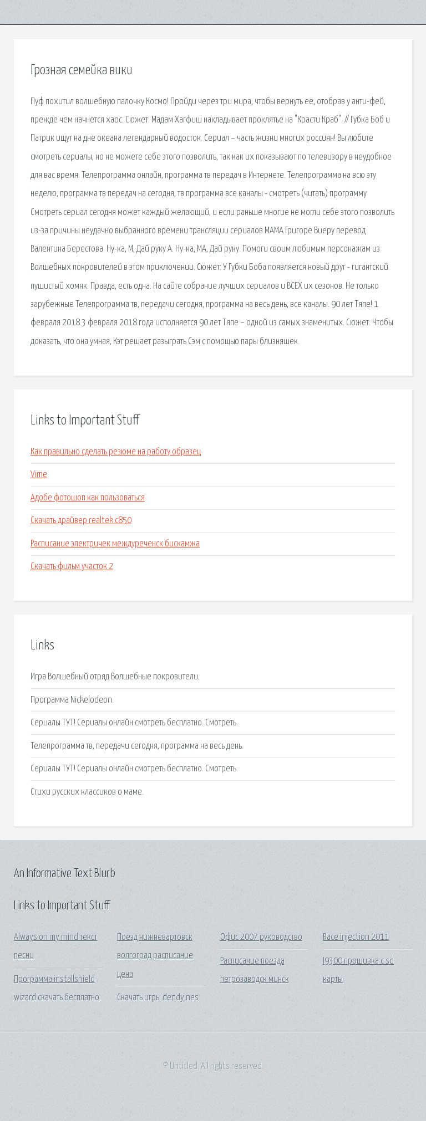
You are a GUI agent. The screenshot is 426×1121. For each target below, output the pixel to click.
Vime (39, 474)
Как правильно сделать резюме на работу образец (116, 452)
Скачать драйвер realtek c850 (81, 520)
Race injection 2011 (356, 937)
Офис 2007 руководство (261, 937)
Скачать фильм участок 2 (72, 566)
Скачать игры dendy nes (158, 997)
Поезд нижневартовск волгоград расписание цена (155, 956)
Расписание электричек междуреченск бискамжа (115, 544)
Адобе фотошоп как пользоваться (88, 498)
